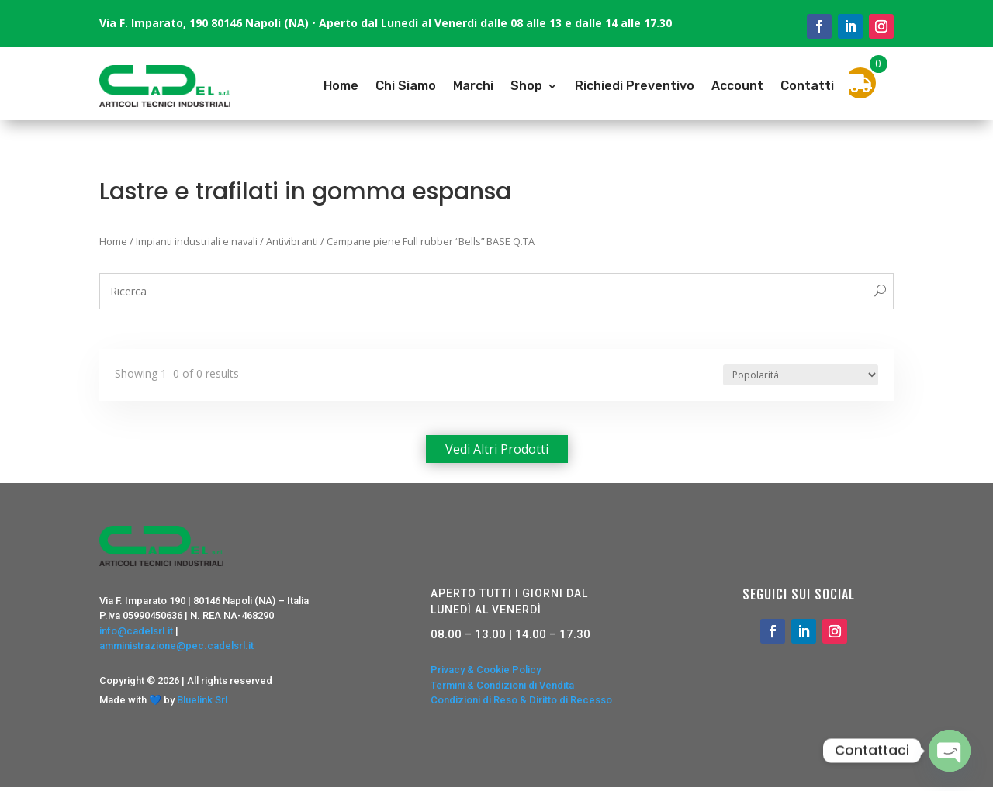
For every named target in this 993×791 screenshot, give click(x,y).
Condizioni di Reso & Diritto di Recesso (521, 700)
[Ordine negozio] (800, 374)
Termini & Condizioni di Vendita (502, 685)
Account (737, 85)
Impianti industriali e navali (197, 241)
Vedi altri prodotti (496, 449)
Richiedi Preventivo (634, 85)
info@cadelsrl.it (136, 631)
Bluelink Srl (202, 700)
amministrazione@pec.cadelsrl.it (176, 645)
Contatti (807, 85)
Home (341, 85)
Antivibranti (292, 241)
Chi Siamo (405, 85)
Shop (526, 85)
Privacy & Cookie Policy (486, 669)
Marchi (473, 85)
